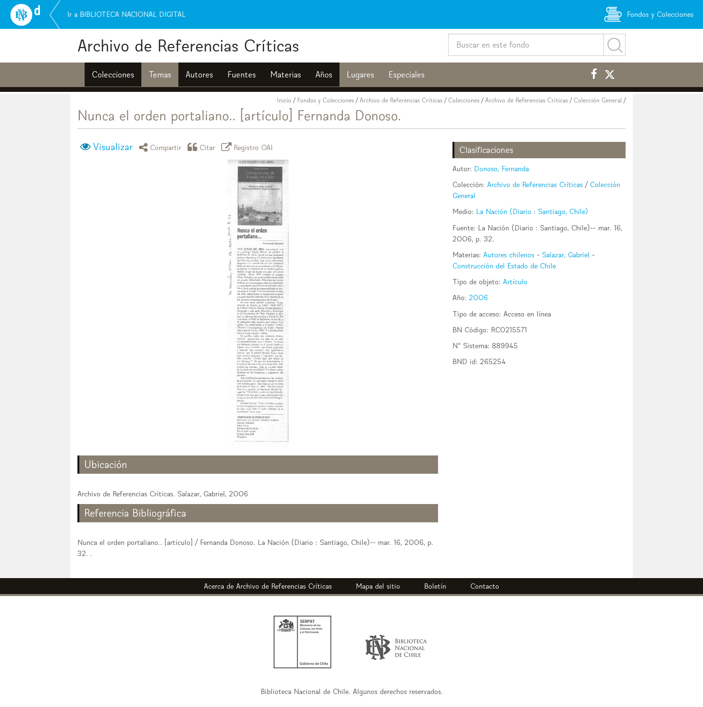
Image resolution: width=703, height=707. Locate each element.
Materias (285, 74)
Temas (160, 74)
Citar (203, 147)
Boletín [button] (435, 586)
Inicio (284, 100)
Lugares (360, 74)
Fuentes (241, 74)
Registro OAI (248, 147)
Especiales (407, 74)
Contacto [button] (484, 586)
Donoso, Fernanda (501, 168)
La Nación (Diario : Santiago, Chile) (532, 211)
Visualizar (113, 146)
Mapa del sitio (378, 586)
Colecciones (113, 74)
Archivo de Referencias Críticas (188, 45)
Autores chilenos (508, 254)
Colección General (598, 100)
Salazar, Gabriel (566, 254)
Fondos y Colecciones (325, 100)
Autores (199, 74)
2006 (478, 297)
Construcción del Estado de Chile (504, 265)
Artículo (515, 281)
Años (323, 74)
